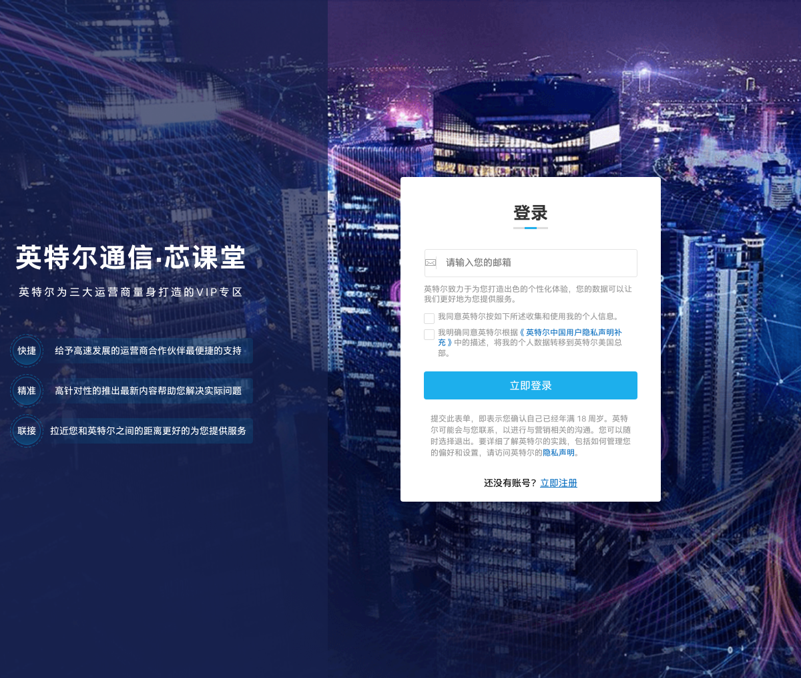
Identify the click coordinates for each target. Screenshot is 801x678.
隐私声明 (559, 452)
